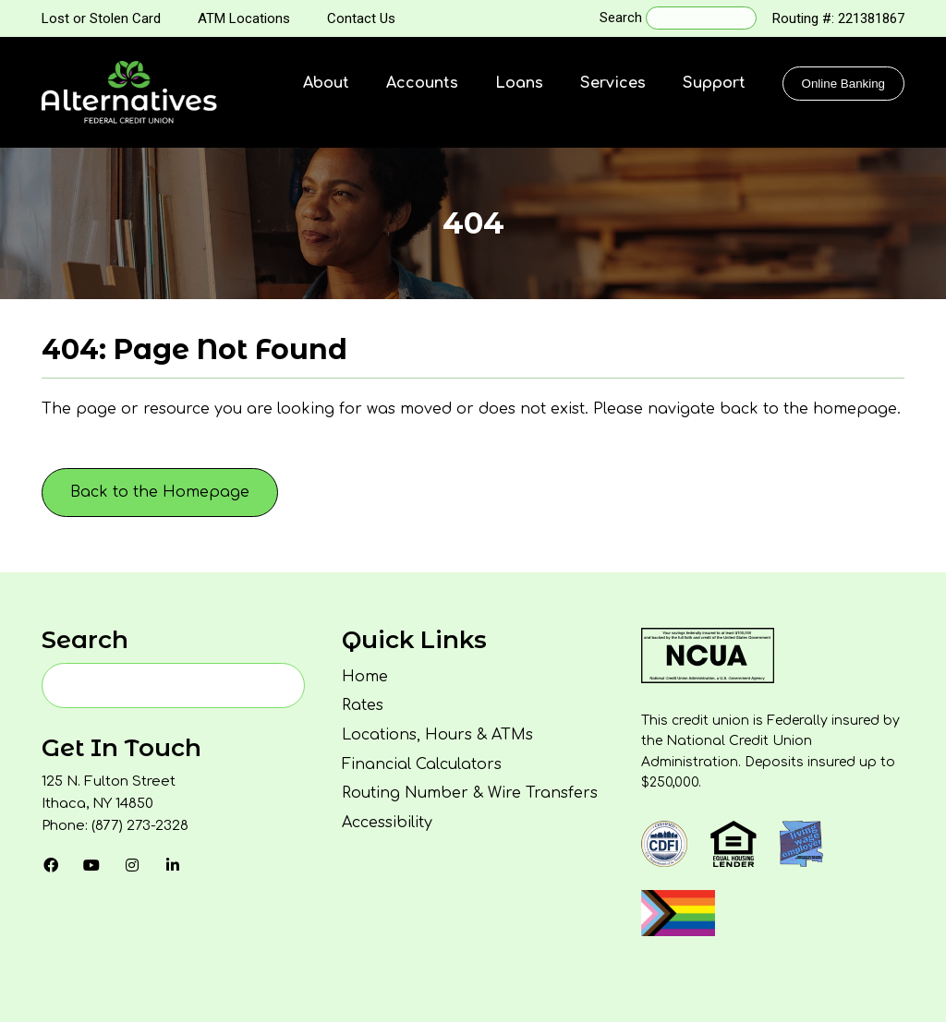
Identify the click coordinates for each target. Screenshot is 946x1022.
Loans (519, 83)
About (326, 83)
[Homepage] (129, 92)
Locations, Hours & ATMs (437, 735)
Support (714, 83)
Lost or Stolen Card (101, 18)
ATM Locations (244, 18)
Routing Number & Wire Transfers (470, 793)
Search (621, 17)
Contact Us (361, 18)
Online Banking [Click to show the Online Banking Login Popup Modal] (843, 83)
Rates (362, 705)
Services (613, 83)
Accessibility (387, 822)
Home (365, 676)
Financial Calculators (422, 764)
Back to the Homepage (159, 492)
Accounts (422, 83)
